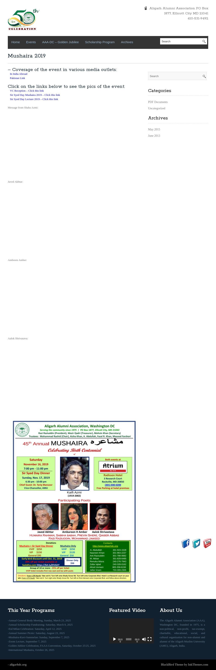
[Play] (114, 639)
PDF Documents (158, 102)
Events (31, 42)
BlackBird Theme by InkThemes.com (184, 664)
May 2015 (154, 129)
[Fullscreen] (149, 639)
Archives (127, 42)
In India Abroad (18, 73)
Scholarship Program (100, 42)
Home (15, 42)
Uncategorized (156, 108)
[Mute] (144, 639)
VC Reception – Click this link (27, 90)
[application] (131, 630)
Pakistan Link (17, 78)
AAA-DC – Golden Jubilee (60, 42)
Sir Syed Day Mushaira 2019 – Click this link (35, 94)
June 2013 (154, 135)
